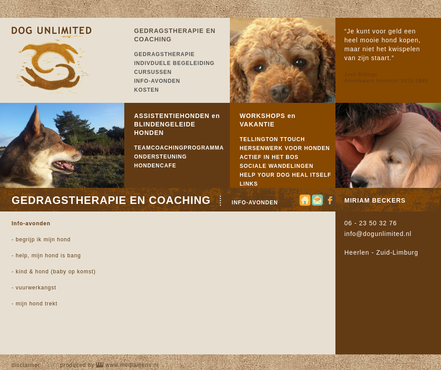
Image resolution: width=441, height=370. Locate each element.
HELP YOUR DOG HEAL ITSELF (285, 175)
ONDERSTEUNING (160, 157)
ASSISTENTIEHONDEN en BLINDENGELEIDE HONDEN (177, 124)
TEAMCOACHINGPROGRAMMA (179, 148)
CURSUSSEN (153, 72)
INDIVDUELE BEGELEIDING (174, 63)
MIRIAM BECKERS (375, 200)
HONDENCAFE (155, 166)
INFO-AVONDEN (157, 81)
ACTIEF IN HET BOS (269, 157)
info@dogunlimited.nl (378, 233)
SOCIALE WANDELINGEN (277, 166)
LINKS (249, 184)
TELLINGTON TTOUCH (272, 139)
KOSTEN (146, 90)
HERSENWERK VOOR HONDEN (285, 148)
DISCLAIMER (26, 365)
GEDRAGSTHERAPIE (164, 54)
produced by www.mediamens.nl (109, 365)
